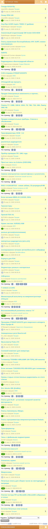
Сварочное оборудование (24, 327)
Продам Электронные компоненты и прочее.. (20, 94)
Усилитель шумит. (8, 460)
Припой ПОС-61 (7, 215)
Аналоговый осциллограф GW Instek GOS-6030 (20, 33)
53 (17, 468)
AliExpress (5, 276)
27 (20, 491)
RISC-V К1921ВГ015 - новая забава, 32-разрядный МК (23, 185)
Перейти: (4, 518)
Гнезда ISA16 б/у (8, 6)
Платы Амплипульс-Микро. (12, 411)
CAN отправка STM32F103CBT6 (14, 73)
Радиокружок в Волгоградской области (17, 61)
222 (17, 318)
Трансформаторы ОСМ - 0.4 (12, 133)
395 (17, 284)
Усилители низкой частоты (23, 176)
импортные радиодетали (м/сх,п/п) (15, 241)
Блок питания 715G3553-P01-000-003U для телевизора (23, 368)
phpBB (10, 523)
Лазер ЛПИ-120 (7, 15)
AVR (14, 84)
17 (23, 129)
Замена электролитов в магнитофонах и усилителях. (23, 174)
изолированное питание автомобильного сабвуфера (23, 250)
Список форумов (8, 527)
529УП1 (4, 53)
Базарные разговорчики (18, 278)
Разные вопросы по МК (20, 188)
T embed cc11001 (8, 288)
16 (20, 129)
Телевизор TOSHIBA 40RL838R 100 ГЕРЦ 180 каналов (23, 359)
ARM (13, 76)
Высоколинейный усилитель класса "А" (18, 311)
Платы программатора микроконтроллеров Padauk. (22, 420)
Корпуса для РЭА (8, 259)
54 (20, 468)
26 (17, 491)
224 (25, 318)
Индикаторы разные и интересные (15, 267)
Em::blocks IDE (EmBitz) (11, 388)
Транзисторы (6, 206)
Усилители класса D (9, 449)
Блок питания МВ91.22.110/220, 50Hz (16, 197)
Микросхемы (6, 472)
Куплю (23, 46)
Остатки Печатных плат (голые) (14, 509)
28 (23, 491)
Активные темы (11, 2)
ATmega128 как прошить (11, 82)
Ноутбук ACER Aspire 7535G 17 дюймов (17, 24)
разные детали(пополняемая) (13, 232)
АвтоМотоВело (20, 252)
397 (25, 284)
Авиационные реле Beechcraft (13, 333)
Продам (16, 9)
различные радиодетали (11, 142)
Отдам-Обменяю (24, 64)
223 (21, 318)
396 (21, 284)
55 (23, 468)
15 (17, 129)
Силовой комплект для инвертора (15, 351)
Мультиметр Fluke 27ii (10, 342)
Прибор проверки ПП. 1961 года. (14, 153)
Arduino (14, 165)
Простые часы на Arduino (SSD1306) (16, 162)
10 (22, 396)
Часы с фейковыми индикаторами (15, 437)
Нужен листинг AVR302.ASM (12, 223)
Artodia (45, 523)
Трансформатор (7, 428)
